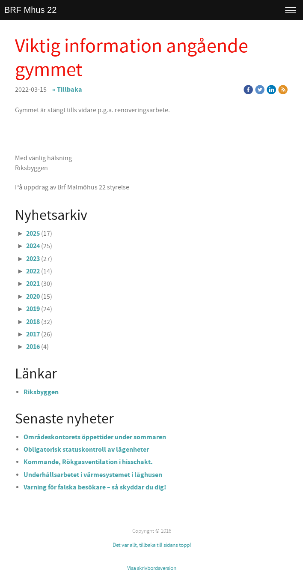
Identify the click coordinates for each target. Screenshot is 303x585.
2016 (33, 346)
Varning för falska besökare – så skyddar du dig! (95, 487)
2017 (33, 334)
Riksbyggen (41, 392)
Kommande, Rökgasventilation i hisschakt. (88, 462)
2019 (33, 309)
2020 (33, 296)
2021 (33, 283)
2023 (33, 259)
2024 (33, 246)
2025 (33, 233)
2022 (33, 271)
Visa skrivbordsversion (151, 568)
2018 (33, 322)
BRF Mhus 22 (30, 10)
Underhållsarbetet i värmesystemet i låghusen (93, 475)
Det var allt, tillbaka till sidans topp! (152, 545)
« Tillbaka (67, 89)
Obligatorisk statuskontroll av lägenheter (86, 449)
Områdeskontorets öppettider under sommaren (95, 437)
